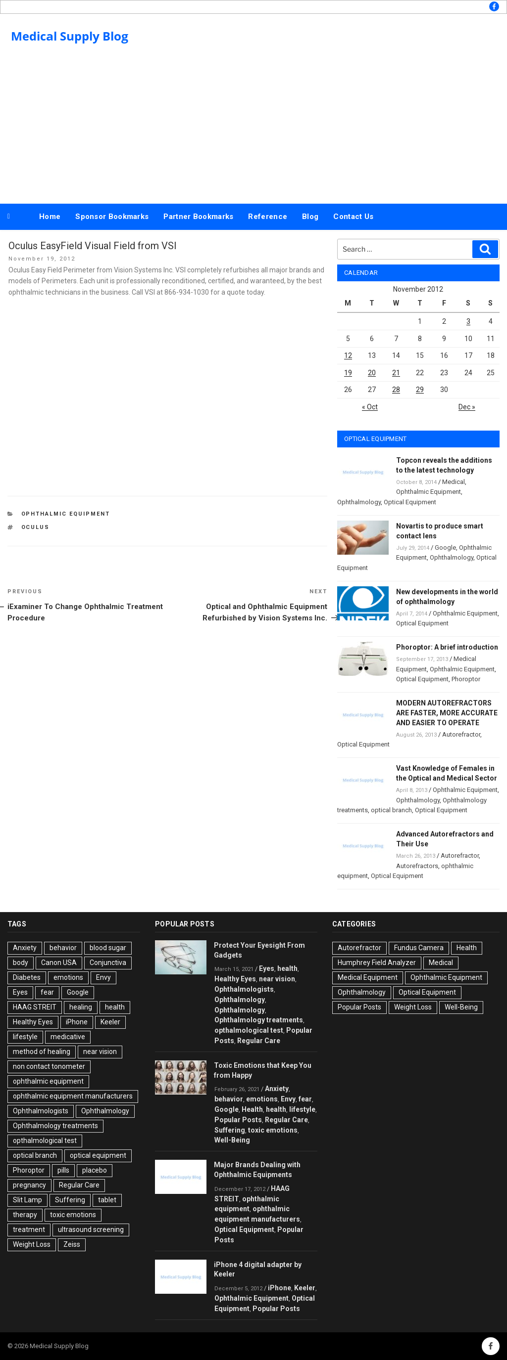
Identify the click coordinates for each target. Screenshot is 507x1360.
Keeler (110, 1022)
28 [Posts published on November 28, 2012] (396, 390)
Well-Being (232, 1140)
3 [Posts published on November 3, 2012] (468, 321)
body (20, 962)
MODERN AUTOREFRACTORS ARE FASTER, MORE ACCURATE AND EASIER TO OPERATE (447, 713)
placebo (94, 1170)
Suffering (70, 1200)
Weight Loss (32, 1244)
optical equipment (98, 1155)
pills (63, 1170)
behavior (63, 948)
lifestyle (25, 1037)
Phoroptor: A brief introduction (447, 647)
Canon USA (59, 962)
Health (252, 1109)
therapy (25, 1215)
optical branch (391, 810)
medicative (68, 1037)
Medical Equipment (368, 977)
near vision (100, 1051)
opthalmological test (45, 1140)
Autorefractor (461, 734)
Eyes (20, 992)
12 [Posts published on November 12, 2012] (348, 355)
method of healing (41, 1051)
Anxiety (25, 948)
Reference (267, 216)
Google (445, 547)
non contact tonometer (49, 1066)
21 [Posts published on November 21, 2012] (396, 373)
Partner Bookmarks (198, 216)
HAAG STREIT (34, 1007)
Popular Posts (238, 1120)
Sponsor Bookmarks (112, 216)
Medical (453, 481)
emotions (68, 977)
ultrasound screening (91, 1229)
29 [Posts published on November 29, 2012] (420, 390)
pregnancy (29, 1185)
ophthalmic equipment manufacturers (73, 1096)
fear (47, 992)
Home (49, 216)
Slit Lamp (27, 1200)
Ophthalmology (359, 502)
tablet (107, 1200)
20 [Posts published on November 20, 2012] (372, 373)
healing (80, 1007)
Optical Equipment (410, 502)
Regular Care (79, 1185)
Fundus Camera (419, 948)
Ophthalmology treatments (55, 1126)
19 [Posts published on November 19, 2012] (348, 373)
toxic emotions (73, 1215)
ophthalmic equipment (48, 1081)
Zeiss (71, 1244)
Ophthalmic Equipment (65, 514)
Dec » (466, 407)
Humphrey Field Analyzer (377, 962)
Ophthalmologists (40, 1111)
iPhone (77, 1022)
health (115, 1007)
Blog (310, 216)
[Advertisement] (253, 127)
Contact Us (353, 216)
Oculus (35, 527)
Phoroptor (466, 679)
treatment (29, 1229)
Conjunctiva (108, 962)
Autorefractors (417, 866)
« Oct (370, 407)
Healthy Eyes (33, 1022)
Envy (103, 977)
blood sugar (108, 948)
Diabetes (27, 977)
